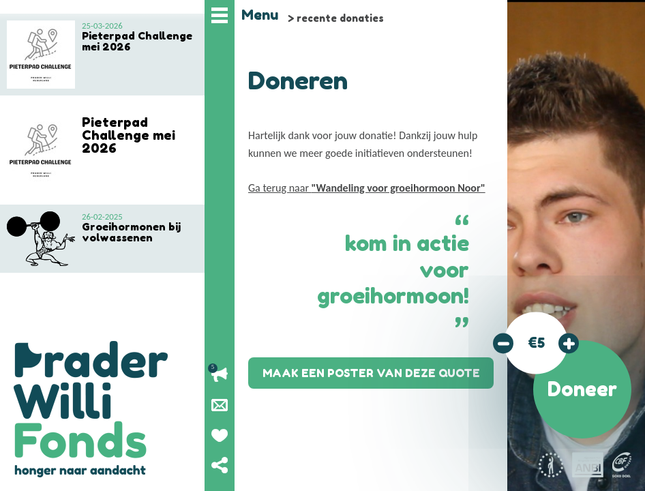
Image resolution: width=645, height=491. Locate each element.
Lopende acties (220, 375)
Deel (220, 465)
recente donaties (340, 18)
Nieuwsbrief (220, 405)
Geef (220, 435)
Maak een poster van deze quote (371, 373)
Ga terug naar (366, 187)
